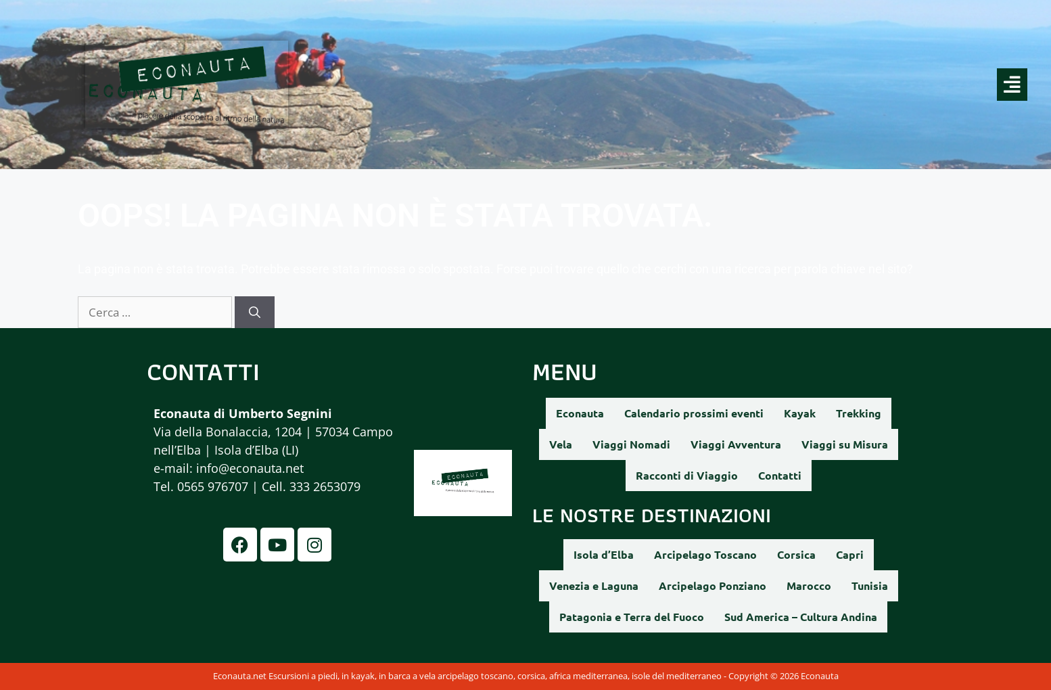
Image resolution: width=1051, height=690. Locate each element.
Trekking (858, 413)
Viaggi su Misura (844, 444)
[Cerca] (255, 312)
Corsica (796, 554)
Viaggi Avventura (736, 444)
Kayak (800, 413)
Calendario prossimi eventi (694, 413)
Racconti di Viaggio (687, 475)
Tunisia (869, 585)
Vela (560, 444)
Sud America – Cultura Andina (800, 617)
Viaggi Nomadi (631, 444)
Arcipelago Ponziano (712, 585)
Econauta (580, 413)
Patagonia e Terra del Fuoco (631, 617)
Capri (850, 554)
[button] (695, 84)
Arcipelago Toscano (705, 554)
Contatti (779, 475)
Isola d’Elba (604, 554)
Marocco (809, 585)
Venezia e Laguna (593, 585)
